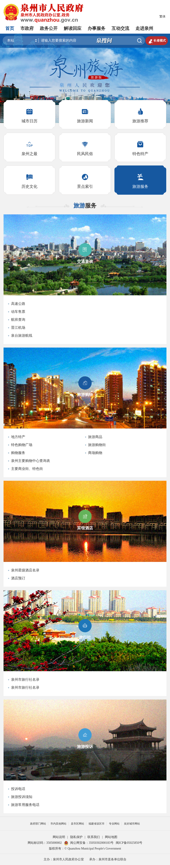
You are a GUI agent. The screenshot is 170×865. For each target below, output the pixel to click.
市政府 (27, 28)
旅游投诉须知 (21, 797)
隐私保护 (76, 837)
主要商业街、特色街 (27, 469)
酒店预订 (18, 578)
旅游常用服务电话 (25, 805)
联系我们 (93, 837)
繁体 (162, 16)
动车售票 (18, 311)
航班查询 (18, 319)
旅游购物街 (97, 445)
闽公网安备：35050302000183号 (89, 842)
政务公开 (49, 28)
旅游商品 (95, 437)
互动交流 (120, 28)
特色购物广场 (21, 445)
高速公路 (18, 304)
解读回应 (72, 28)
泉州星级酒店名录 (25, 570)
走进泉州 (144, 28)
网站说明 (59, 837)
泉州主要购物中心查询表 (30, 461)
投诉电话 (18, 789)
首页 (9, 28)
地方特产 (18, 437)
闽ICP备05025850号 (129, 842)
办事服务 (96, 28)
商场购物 (95, 453)
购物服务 (18, 453)
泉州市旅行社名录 (25, 679)
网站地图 (111, 837)
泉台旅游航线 (21, 335)
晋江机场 (18, 327)
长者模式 (156, 41)
